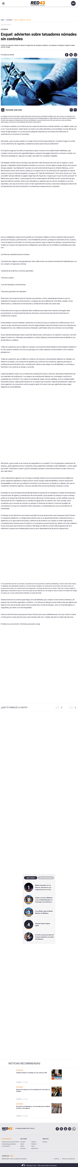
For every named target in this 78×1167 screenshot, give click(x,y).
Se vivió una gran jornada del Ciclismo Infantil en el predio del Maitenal (44, 937)
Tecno (32, 1146)
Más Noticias (34, 1148)
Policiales (33, 1144)
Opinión (22, 1144)
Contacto (56, 1158)
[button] (66, 54)
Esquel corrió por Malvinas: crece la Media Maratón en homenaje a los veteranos (44, 900)
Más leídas (31, 878)
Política (22, 1146)
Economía (22, 1148)
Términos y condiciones (68, 1158)
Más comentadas (46, 878)
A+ (71, 110)
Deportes (33, 1141)
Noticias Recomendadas (24, 1063)
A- (75, 110)
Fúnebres (45, 1141)
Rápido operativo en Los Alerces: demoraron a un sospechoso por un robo (43, 887)
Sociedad (4, 29)
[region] (39, 833)
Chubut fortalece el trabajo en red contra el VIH (31, 1073)
